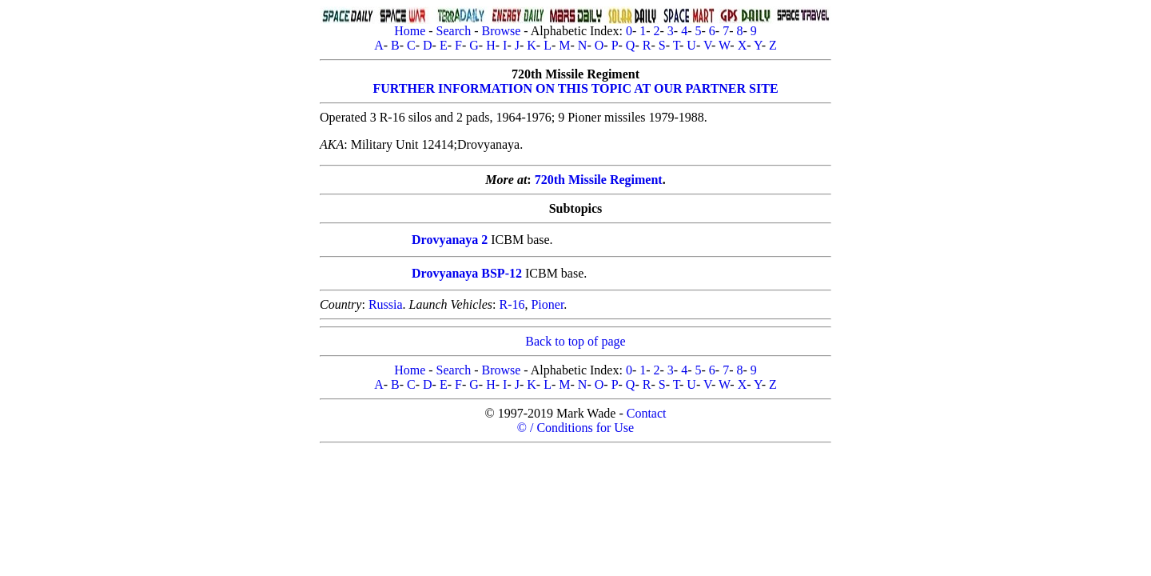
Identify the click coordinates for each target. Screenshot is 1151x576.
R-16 (511, 304)
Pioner (547, 304)
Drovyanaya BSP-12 (467, 273)
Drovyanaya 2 (450, 239)
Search (454, 31)
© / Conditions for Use (575, 427)
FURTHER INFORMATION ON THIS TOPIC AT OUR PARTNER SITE (575, 88)
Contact (647, 413)
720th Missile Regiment (599, 179)
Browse (500, 31)
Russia (385, 304)
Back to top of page (575, 341)
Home (409, 31)
